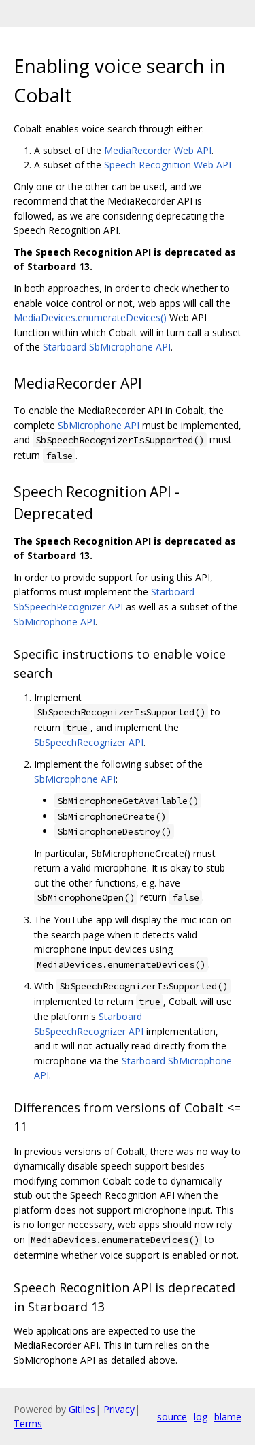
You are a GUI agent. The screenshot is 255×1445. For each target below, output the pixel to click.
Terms (28, 1423)
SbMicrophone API (98, 425)
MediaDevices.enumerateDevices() (90, 317)
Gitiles (82, 1409)
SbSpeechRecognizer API (88, 742)
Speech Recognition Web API (167, 164)
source (172, 1416)
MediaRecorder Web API (157, 150)
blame (227, 1416)
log (200, 1416)
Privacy (119, 1409)
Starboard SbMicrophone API (107, 346)
